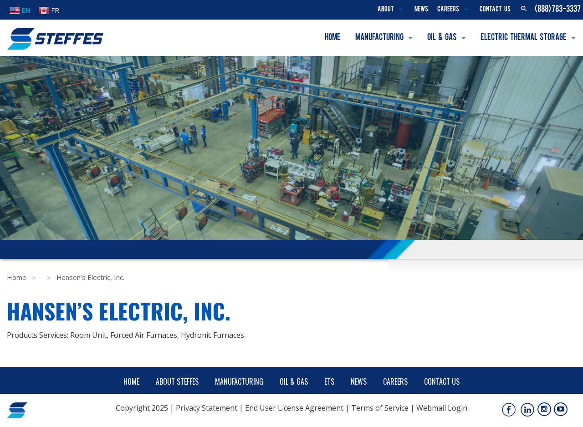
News (421, 10)
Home (333, 37)
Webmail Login (441, 408)
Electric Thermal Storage (524, 37)
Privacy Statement (206, 408)
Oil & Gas (442, 37)
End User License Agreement (294, 408)
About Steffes (177, 381)
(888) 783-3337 (558, 9)
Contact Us (495, 10)
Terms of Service (380, 408)
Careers (448, 10)
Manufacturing (379, 37)
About (386, 10)
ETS (329, 381)
